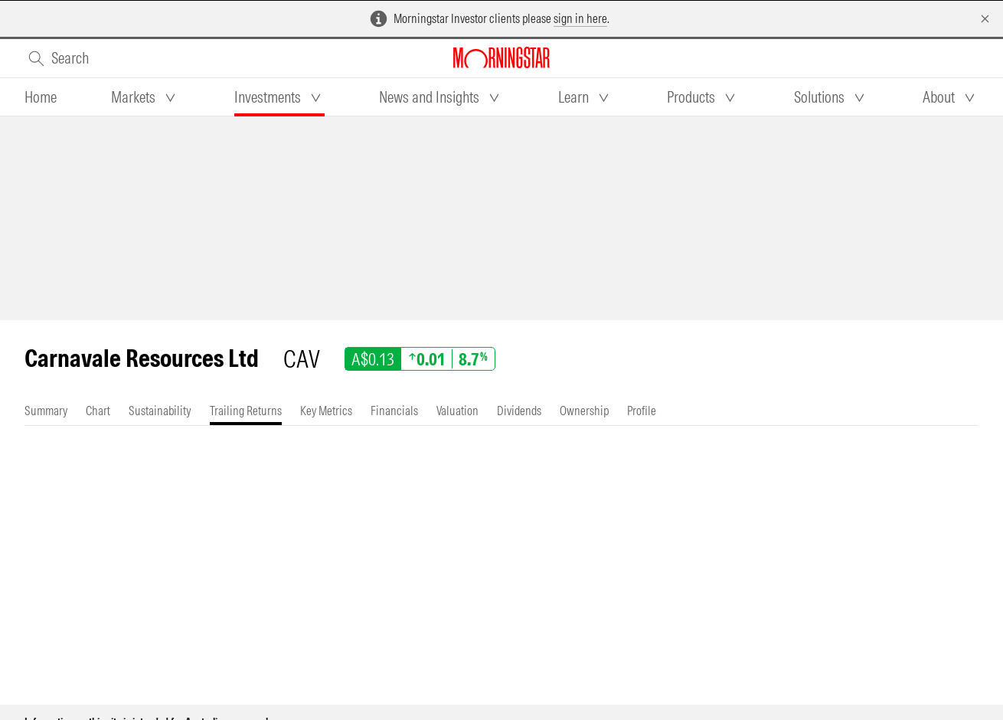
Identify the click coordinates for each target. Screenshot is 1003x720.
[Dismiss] (985, 19)
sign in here (580, 18)
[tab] (41, 97)
